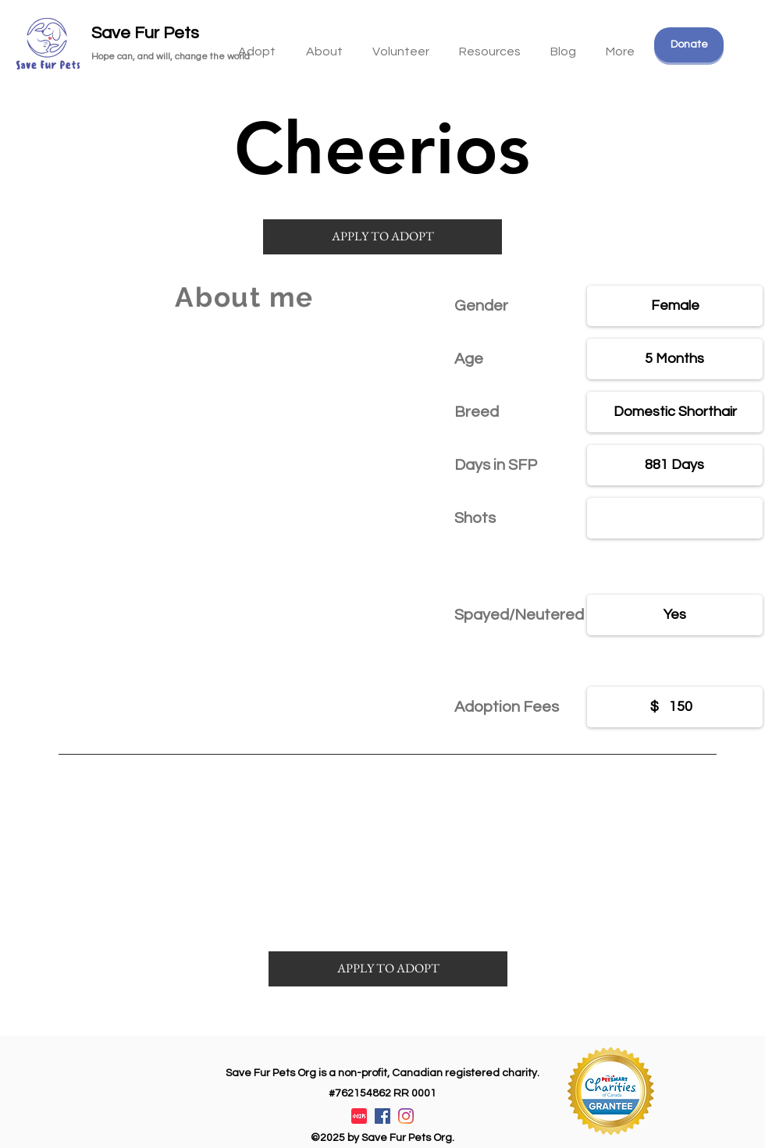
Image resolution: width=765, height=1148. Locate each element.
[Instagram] (406, 1116)
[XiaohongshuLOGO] (359, 1116)
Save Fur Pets (145, 33)
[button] (490, 44)
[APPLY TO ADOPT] (382, 236)
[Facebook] (382, 1116)
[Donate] (689, 44)
